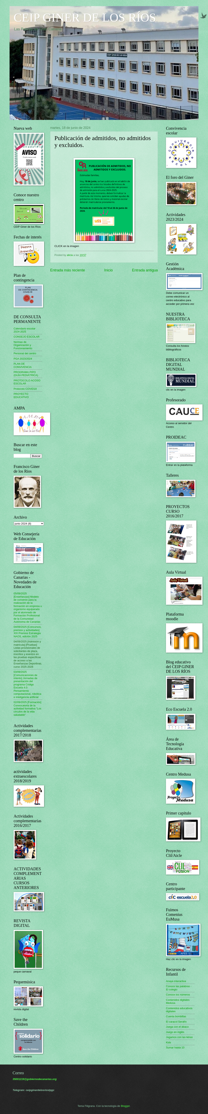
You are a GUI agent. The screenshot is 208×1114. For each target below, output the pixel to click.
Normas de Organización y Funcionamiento (23, 345)
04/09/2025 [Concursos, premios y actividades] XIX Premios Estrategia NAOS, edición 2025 (27, 631)
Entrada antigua (145, 270)
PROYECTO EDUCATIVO (21, 395)
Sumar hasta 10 (175, 1047)
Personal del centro (25, 353)
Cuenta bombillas (176, 1016)
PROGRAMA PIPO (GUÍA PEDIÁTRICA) (26, 374)
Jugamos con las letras (179, 1037)
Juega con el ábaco (177, 1026)
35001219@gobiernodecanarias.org (35, 1079)
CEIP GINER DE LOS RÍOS (85, 17)
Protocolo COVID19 (25, 388)
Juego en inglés (175, 1032)
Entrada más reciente (67, 270)
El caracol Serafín (176, 1021)
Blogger (125, 1105)
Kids (168, 1042)
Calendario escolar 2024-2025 (24, 330)
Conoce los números (178, 994)
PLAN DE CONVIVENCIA (23, 365)
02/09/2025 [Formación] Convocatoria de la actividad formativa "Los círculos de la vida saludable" (27, 708)
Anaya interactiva (176, 981)
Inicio (108, 270)
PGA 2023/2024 (23, 358)
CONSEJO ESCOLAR (26, 336)
